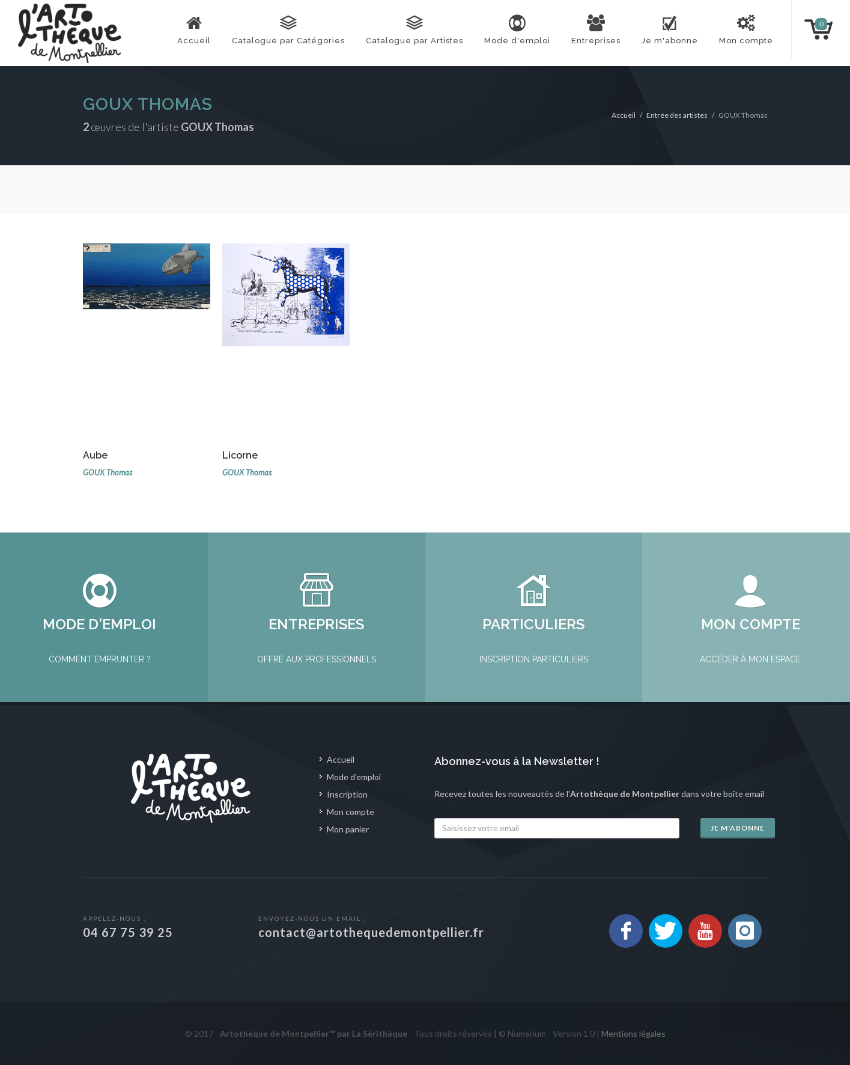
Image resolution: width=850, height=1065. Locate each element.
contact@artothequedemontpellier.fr (371, 932)
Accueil (624, 115)
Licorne (240, 455)
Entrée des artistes (677, 115)
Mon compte (350, 812)
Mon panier (348, 829)
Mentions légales (633, 1033)
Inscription (347, 794)
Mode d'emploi (354, 777)
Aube (95, 455)
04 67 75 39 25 (128, 932)
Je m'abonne (738, 827)
